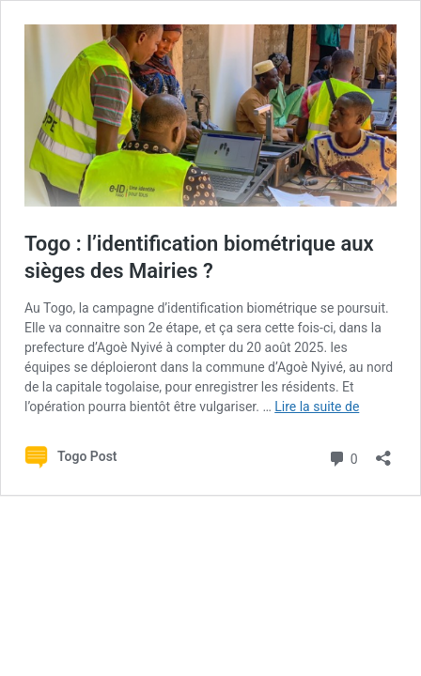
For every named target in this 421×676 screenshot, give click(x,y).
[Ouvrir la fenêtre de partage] (383, 452)
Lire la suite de (316, 406)
